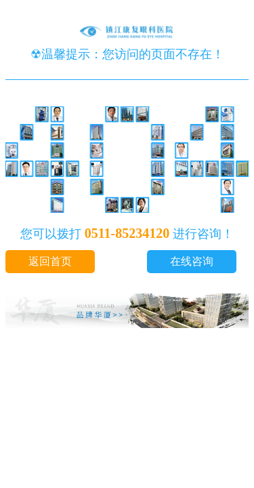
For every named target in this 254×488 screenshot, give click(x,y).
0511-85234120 (127, 233)
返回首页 (50, 261)
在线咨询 (191, 261)
